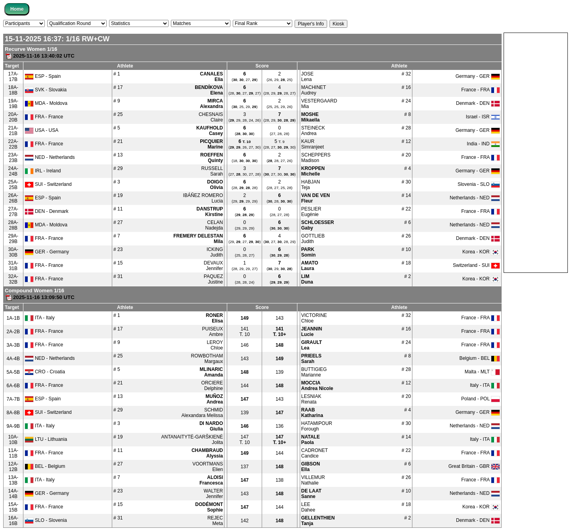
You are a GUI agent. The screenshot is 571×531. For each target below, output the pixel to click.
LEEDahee (308, 507)
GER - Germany (47, 252)
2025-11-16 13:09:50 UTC (40, 297)
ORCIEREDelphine (212, 385)
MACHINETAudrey (313, 90)
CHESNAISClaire (211, 117)
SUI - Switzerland (48, 184)
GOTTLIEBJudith (313, 238)
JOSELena (307, 76)
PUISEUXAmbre (212, 331)
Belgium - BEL (479, 358)
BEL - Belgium (45, 466)
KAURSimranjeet (312, 144)
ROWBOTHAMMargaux (207, 358)
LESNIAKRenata (311, 399)
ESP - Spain (43, 76)
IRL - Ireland (43, 171)
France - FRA (480, 90)
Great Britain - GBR (474, 466)
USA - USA (42, 130)
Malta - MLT (482, 372)
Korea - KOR (481, 252)
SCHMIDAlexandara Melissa (202, 412)
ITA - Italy (40, 318)
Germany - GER (478, 76)
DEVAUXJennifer (213, 265)
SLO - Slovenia (46, 520)
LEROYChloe (215, 345)
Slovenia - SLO (479, 184)
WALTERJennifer (213, 493)
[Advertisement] (535, 152)
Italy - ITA (485, 385)
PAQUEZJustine (213, 279)
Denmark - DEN (478, 103)
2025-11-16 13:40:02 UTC (40, 56)
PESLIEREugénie (311, 211)
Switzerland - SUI (476, 265)
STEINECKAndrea (313, 130)
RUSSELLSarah (212, 171)
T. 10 (245, 331)
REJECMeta (215, 520)
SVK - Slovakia (46, 90)
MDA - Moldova (46, 103)
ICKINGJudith (215, 252)
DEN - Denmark (47, 211)
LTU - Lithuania (46, 439)
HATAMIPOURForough (316, 426)
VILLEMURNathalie (313, 480)
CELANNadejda (214, 225)
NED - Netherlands (50, 157)
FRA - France (44, 117)
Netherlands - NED (475, 198)
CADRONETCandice (314, 453)
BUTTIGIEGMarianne (314, 372)
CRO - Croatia (45, 372)
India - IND (483, 144)
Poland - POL (480, 399)
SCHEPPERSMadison (316, 157)
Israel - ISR (483, 117)
